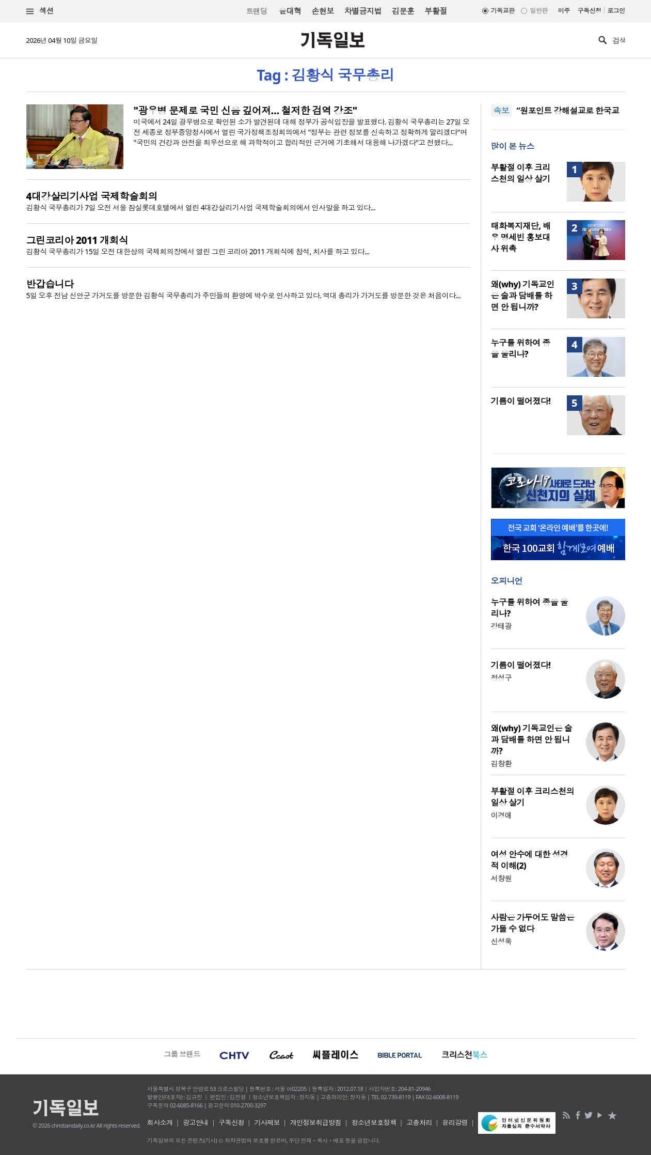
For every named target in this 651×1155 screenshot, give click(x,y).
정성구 (501, 678)
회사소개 (160, 1122)
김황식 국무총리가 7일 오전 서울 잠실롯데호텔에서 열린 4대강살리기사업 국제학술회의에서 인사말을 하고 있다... (201, 207)
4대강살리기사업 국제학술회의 (92, 196)
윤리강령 (455, 1122)
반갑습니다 (50, 284)
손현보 (322, 11)
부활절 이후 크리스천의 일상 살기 (520, 173)
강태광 (501, 626)
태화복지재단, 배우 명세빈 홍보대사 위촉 (521, 237)
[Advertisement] (325, 1002)
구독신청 (589, 10)
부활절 (435, 11)
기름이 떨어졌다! (521, 401)
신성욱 (501, 941)
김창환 (501, 763)
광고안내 (196, 1122)
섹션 (40, 11)
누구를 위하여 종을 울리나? (520, 348)
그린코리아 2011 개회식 (77, 240)
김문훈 (403, 11)
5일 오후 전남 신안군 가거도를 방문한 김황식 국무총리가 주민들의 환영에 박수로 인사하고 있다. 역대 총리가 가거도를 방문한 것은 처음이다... (243, 295)
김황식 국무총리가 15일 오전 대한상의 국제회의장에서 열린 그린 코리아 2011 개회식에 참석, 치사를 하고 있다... (198, 251)
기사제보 (267, 1122)
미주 (564, 10)
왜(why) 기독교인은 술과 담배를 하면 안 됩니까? (522, 296)
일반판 (538, 10)
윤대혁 (290, 11)
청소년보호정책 (374, 1122)
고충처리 (419, 1122)
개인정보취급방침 (316, 1122)
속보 (502, 110)
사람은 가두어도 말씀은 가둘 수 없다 (533, 923)
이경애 (501, 815)
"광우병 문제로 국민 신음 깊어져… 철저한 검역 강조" (245, 110)
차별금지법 (363, 11)
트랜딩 (256, 11)
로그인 (616, 10)
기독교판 (503, 10)
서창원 (501, 878)
